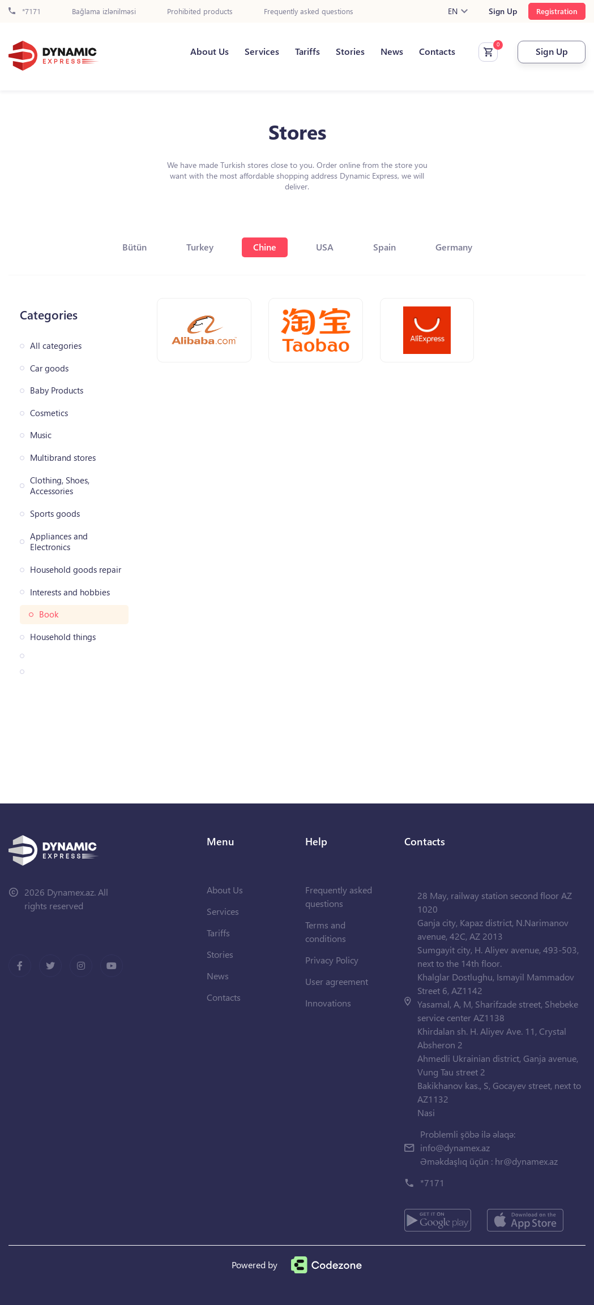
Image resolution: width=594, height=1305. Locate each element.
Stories (350, 51)
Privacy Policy (331, 960)
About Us (209, 51)
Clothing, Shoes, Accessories (59, 486)
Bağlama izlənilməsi (104, 11)
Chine (264, 247)
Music (41, 435)
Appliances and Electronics (59, 542)
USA (325, 247)
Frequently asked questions (308, 11)
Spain (384, 247)
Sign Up (503, 11)
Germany (453, 247)
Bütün (134, 247)
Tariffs (307, 51)
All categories (56, 345)
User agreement (336, 981)
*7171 (24, 11)
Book (48, 614)
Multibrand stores (63, 457)
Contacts (437, 51)
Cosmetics (49, 413)
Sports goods (55, 513)
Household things (63, 637)
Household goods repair (75, 569)
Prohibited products (200, 11)
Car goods (49, 368)
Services (262, 51)
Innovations (328, 1003)
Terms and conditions (325, 931)
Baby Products (56, 390)
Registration (557, 11)
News (392, 51)
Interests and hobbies (70, 592)
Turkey (199, 247)
